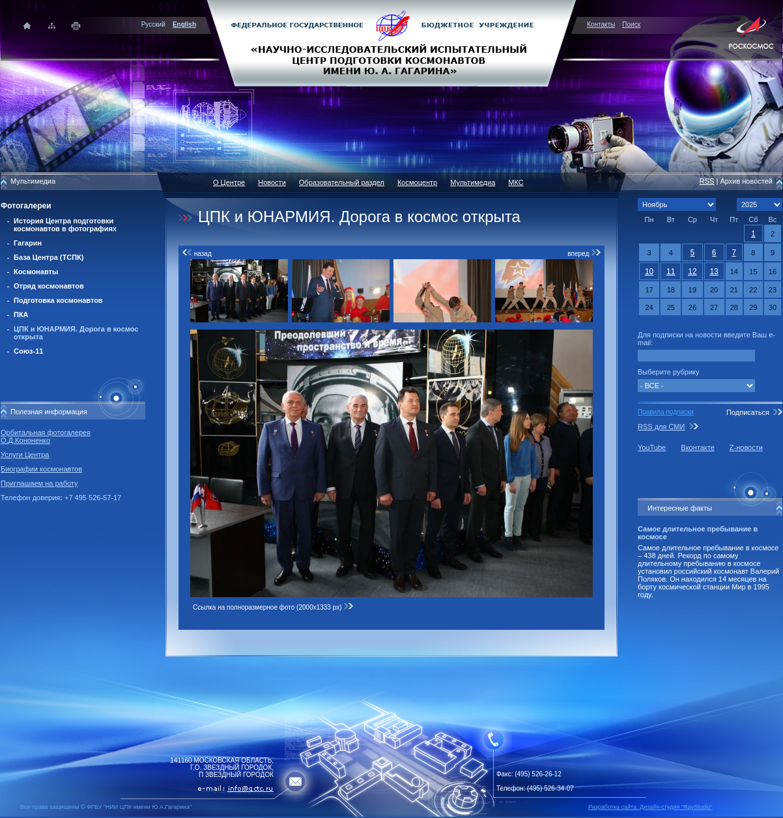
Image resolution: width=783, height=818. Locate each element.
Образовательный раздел (341, 182)
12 (692, 271)
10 (649, 271)
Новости (272, 182)
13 (713, 271)
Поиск (631, 24)
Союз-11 (28, 351)
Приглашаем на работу (39, 483)
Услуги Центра (25, 454)
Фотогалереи (26, 205)
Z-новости (746, 447)
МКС (515, 182)
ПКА (21, 314)
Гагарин (28, 243)
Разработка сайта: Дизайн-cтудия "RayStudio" (650, 807)
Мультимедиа (472, 182)
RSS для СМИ (661, 426)
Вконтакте (697, 447)
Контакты (601, 24)
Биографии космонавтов (41, 469)
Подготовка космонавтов (58, 300)
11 (670, 271)
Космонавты (36, 271)
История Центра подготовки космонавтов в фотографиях (65, 225)
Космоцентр (417, 182)
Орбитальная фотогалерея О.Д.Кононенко (46, 436)
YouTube (652, 447)
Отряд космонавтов (49, 286)
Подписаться (747, 412)
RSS (707, 181)
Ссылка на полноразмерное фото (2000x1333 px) (273, 607)
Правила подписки (666, 412)
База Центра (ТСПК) (48, 257)
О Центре (229, 182)
